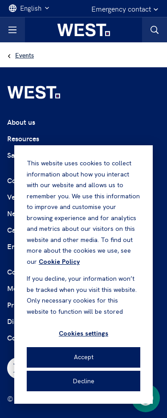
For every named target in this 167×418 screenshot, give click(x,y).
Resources (23, 138)
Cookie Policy (59, 262)
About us (21, 122)
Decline (83, 381)
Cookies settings (83, 333)
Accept (84, 357)
